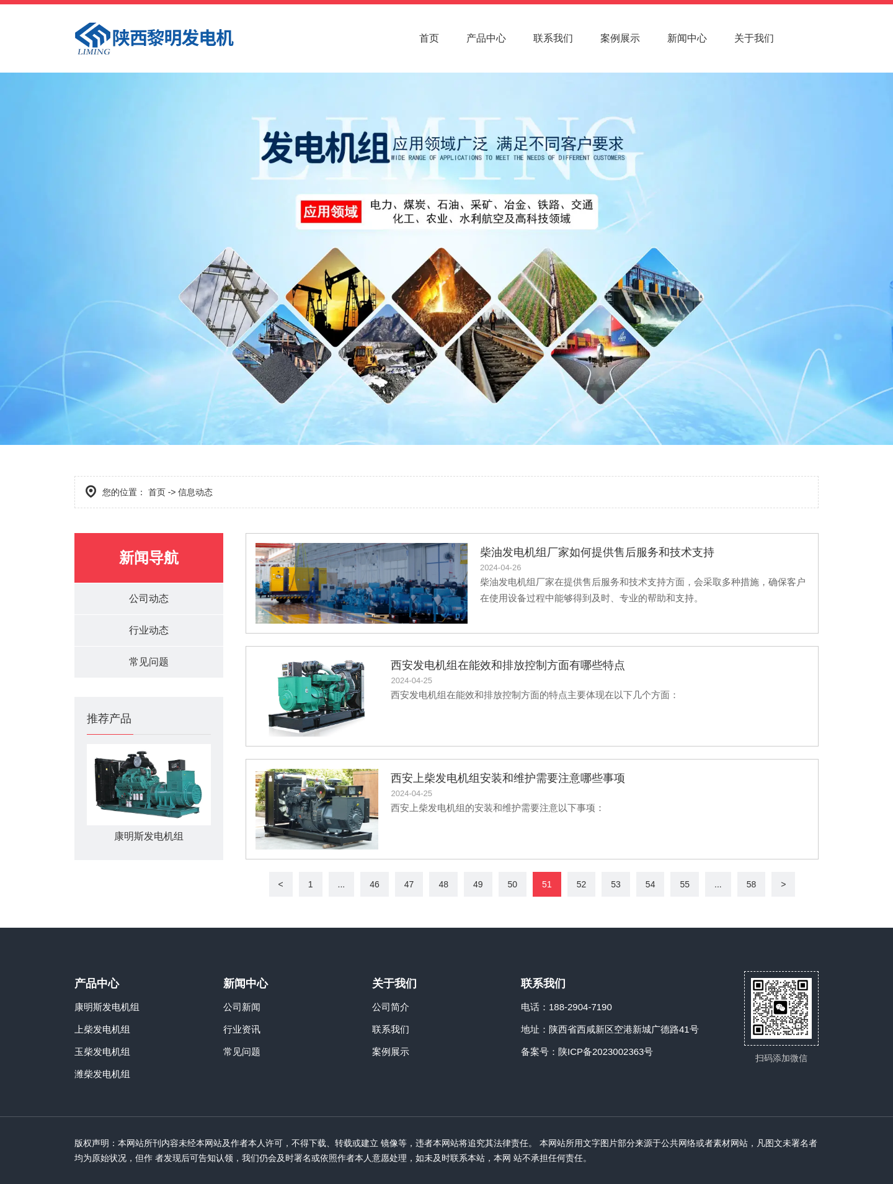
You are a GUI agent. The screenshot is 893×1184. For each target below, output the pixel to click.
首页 (429, 38)
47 (409, 884)
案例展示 (620, 38)
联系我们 (553, 38)
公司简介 (390, 1007)
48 (443, 884)
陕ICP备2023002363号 (605, 1051)
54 (650, 884)
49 (478, 884)
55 (685, 884)
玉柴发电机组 (102, 1051)
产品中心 (486, 38)
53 (616, 884)
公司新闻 (241, 1007)
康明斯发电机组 (107, 1007)
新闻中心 (687, 38)
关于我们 (754, 38)
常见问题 (149, 662)
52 (582, 884)
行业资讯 (241, 1029)
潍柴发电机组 (102, 1074)
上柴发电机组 (102, 1029)
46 (375, 884)
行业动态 (149, 630)
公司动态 (149, 598)
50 (513, 884)
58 (752, 884)
